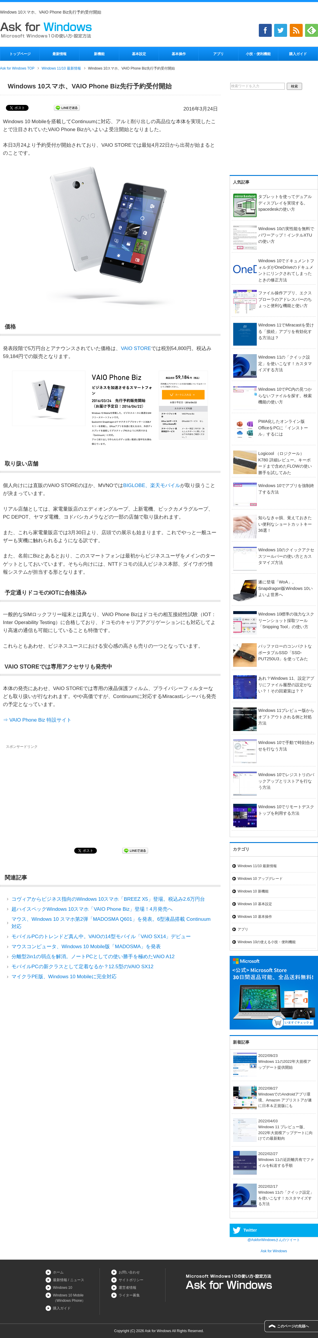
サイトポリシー (131, 1280)
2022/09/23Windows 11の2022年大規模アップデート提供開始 (272, 1061)
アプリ (218, 54)
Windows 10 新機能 (253, 891)
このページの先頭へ (293, 1326)
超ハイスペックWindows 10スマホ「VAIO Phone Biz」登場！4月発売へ (92, 909)
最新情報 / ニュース (68, 1280)
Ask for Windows (274, 1251)
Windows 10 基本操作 (255, 917)
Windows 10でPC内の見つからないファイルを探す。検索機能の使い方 (285, 395)
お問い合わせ (129, 1272)
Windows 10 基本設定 (255, 904)
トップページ (20, 54)
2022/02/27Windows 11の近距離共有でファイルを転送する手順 (273, 1159)
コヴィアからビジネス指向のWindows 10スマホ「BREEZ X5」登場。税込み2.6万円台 (108, 899)
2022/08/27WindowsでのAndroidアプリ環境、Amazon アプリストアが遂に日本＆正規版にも (272, 1097)
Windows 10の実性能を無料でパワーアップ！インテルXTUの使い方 (286, 235)
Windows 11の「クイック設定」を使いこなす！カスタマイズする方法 (285, 363)
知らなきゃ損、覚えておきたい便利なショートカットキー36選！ (285, 524)
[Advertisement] (55, 794)
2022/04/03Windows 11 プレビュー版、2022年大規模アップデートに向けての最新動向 (273, 1129)
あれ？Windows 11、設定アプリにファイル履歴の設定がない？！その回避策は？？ (286, 684)
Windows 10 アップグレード (260, 879)
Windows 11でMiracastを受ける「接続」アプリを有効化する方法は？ (286, 331)
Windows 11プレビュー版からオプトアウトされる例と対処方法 (286, 716)
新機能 (99, 54)
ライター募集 (129, 1295)
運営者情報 (127, 1288)
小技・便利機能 (258, 54)
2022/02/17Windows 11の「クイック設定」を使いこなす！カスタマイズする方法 (273, 1195)
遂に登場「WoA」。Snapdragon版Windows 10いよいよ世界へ (285, 588)
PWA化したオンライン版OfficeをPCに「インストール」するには (283, 427)
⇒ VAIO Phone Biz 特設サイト (37, 720)
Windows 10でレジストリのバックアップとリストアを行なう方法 (286, 781)
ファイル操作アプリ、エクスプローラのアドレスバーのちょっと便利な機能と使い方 (285, 299)
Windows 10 (62, 1288)
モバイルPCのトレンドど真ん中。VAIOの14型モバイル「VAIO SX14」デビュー (101, 936)
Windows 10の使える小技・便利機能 (267, 942)
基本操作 (179, 54)
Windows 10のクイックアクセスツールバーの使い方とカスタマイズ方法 (286, 556)
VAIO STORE (136, 348)
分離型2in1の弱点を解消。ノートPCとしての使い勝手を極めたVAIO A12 (93, 956)
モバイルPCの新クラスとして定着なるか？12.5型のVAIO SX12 (82, 966)
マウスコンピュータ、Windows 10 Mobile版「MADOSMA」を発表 (86, 946)
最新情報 (59, 54)
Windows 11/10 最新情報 (257, 866)
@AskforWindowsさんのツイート (274, 1240)
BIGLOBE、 (136, 485)
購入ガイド (298, 54)
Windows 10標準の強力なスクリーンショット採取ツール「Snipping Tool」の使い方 (286, 620)
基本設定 (139, 54)
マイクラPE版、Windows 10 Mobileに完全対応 (64, 976)
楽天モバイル (165, 485)
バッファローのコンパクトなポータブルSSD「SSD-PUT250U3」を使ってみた (285, 652)
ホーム (58, 1272)
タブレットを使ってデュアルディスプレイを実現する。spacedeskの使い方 (285, 203)
